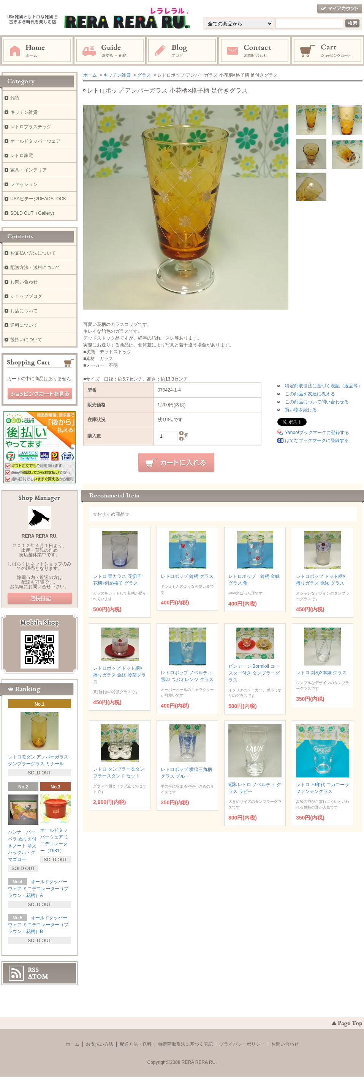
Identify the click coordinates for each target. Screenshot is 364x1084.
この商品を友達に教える (310, 393)
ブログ (182, 51)
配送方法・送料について (35, 267)
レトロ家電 (21, 155)
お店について (24, 310)
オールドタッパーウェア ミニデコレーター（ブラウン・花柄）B (38, 924)
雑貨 (14, 98)
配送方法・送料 (136, 1044)
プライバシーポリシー (242, 1044)
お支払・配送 (110, 51)
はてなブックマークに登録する (317, 440)
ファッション (24, 184)
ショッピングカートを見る (40, 394)
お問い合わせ (255, 51)
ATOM (38, 976)
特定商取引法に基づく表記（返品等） (323, 386)
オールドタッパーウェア (35, 141)
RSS (33, 970)
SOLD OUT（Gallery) (32, 213)
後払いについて (26, 339)
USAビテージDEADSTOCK (38, 198)
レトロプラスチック (30, 126)
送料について (24, 325)
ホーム (37, 51)
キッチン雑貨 (117, 75)
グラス (144, 75)
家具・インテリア (28, 170)
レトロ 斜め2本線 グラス (321, 672)
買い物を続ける (301, 409)
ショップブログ (26, 296)
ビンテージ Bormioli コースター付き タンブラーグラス (254, 673)
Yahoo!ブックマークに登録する (317, 432)
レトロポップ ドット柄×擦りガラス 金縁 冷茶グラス (119, 675)
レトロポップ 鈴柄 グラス (187, 576)
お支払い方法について (33, 253)
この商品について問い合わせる (317, 401)
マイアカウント (339, 9)
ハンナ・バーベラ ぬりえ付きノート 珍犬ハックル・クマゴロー (22, 845)
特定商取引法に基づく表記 (185, 1044)
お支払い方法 (99, 1044)
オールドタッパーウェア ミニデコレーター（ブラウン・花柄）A (38, 888)
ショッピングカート (328, 51)
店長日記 (40, 599)
